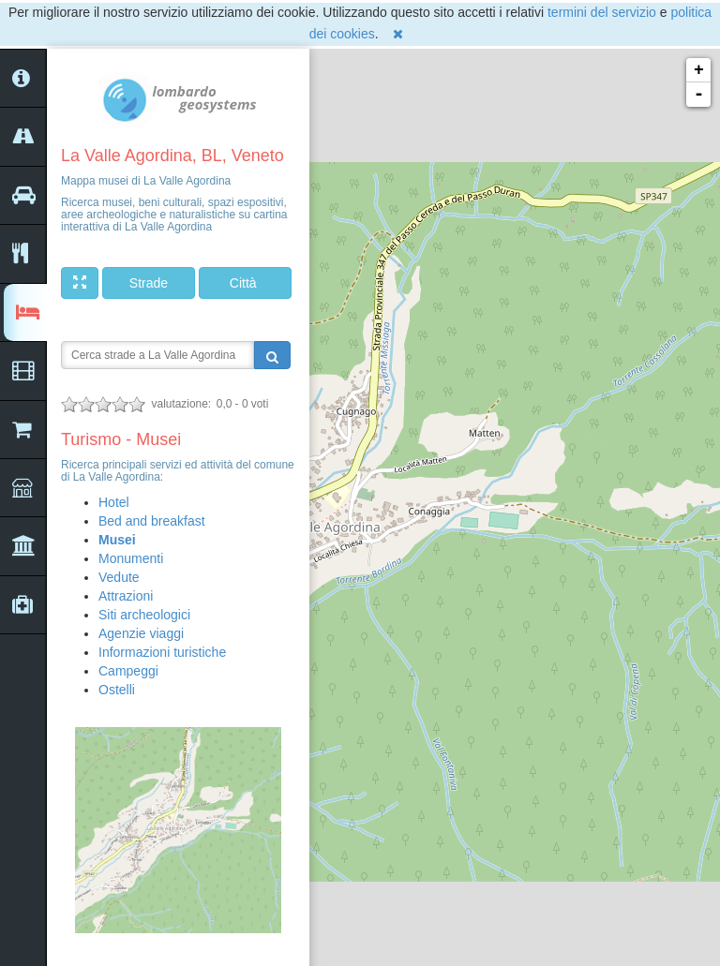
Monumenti (130, 558)
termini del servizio (602, 12)
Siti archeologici (144, 614)
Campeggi (128, 670)
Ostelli (116, 689)
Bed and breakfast (151, 520)
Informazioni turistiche (162, 652)
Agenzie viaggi (141, 633)
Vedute (119, 577)
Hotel (113, 502)
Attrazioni (125, 595)
